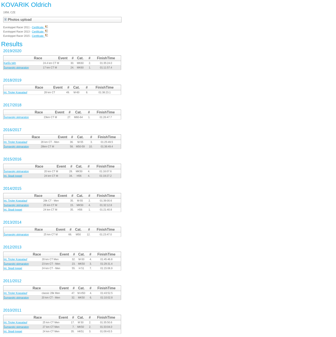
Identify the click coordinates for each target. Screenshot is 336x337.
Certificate (40, 27)
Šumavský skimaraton (16, 67)
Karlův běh (10, 63)
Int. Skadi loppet (13, 175)
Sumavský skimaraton (16, 205)
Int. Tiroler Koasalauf (15, 92)
